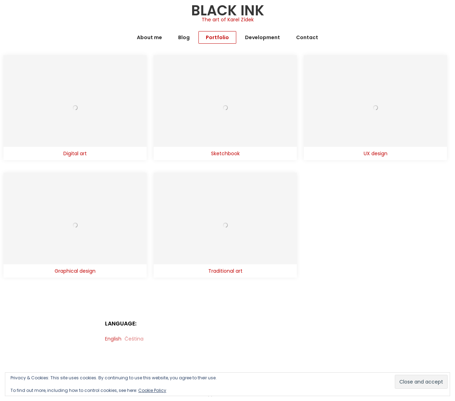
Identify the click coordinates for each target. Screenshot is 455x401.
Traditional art (225, 270)
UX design (375, 153)
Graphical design (75, 270)
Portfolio (217, 37)
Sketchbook (225, 153)
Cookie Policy (152, 390)
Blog (184, 37)
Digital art (75, 153)
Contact (307, 37)
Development (262, 37)
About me (149, 37)
